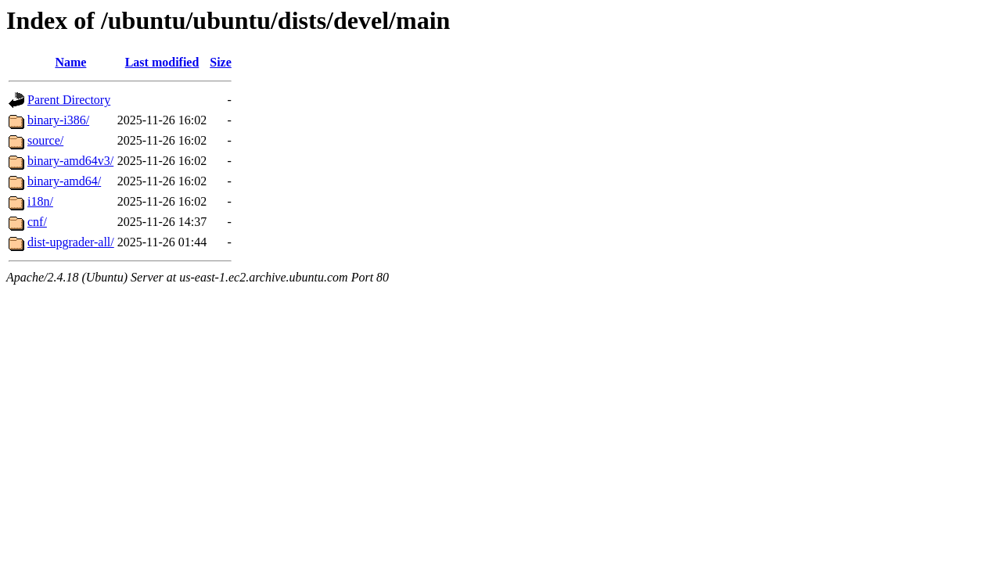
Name (70, 62)
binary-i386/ (58, 120)
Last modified (162, 62)
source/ (45, 140)
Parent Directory (68, 99)
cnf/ (37, 221)
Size (221, 62)
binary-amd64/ (64, 181)
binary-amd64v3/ (70, 160)
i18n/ (40, 201)
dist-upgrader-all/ (70, 242)
